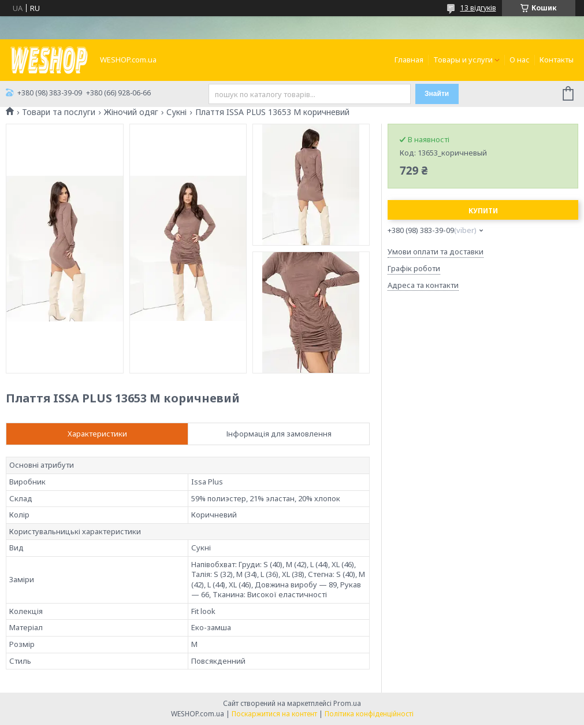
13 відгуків (478, 8)
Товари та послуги (58, 112)
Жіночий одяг (131, 112)
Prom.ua (347, 703)
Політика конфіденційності (369, 714)
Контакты (557, 59)
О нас (519, 59)
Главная (409, 59)
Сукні (176, 112)
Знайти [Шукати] (437, 94)
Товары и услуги (463, 59)
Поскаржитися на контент (274, 714)
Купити (483, 211)
